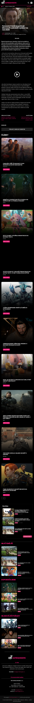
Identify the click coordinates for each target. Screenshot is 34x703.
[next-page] (4, 498)
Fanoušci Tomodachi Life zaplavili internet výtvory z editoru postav (24, 572)
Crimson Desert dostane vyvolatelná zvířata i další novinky (22, 520)
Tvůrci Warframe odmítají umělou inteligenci (15, 308)
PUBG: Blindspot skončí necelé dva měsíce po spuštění (15, 489)
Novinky (4, 238)
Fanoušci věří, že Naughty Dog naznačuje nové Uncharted (13, 164)
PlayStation (5, 166)
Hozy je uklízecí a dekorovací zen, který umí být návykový (17, 380)
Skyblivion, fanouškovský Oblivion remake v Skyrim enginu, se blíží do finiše (8, 119)
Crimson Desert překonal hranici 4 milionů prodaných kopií (15, 344)
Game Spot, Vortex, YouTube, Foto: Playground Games (15, 34)
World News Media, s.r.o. (14, 697)
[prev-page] (2, 498)
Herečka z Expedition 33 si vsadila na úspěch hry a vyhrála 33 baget (15, 200)
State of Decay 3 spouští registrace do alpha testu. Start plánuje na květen (17, 272)
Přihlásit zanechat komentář (17, 129)
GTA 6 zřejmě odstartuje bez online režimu (23, 529)
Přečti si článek (6, 169)
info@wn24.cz (19, 690)
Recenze (19, 647)
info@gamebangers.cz (19, 671)
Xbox (4, 420)
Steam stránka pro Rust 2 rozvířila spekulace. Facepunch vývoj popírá (22, 511)
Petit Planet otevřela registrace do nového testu (15, 236)
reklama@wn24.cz (19, 691)
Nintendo (4, 456)
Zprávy (4, 202)
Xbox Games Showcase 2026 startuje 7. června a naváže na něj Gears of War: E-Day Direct (17, 417)
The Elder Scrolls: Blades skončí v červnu (15, 453)
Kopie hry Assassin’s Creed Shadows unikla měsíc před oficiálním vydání (27, 119)
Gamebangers (8, 33)
